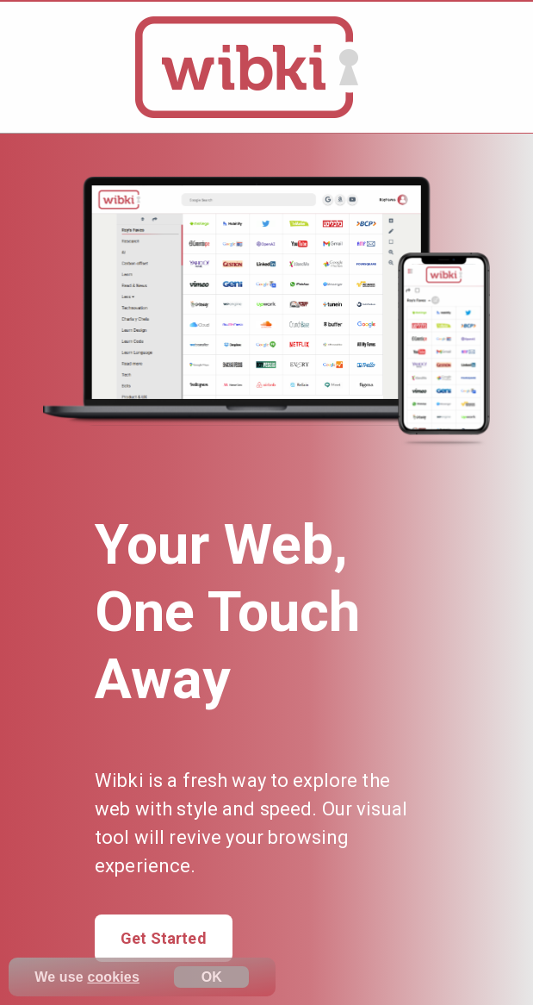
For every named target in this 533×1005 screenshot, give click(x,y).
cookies (113, 977)
